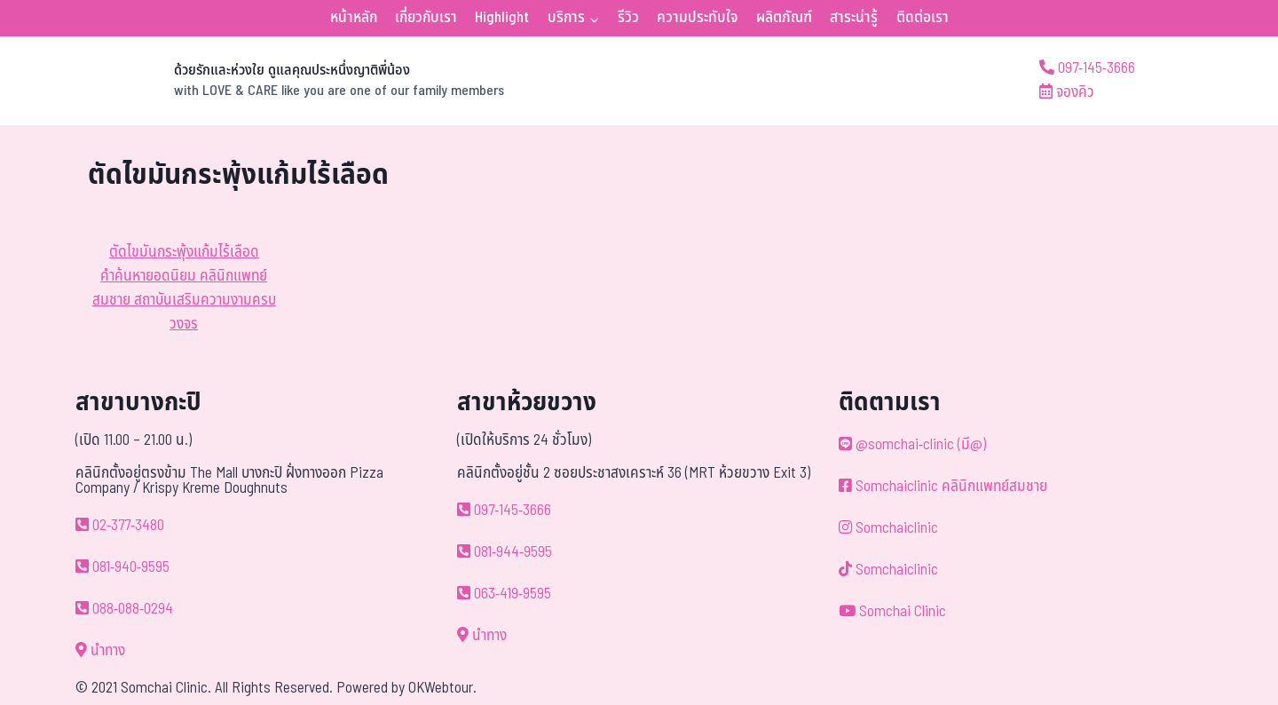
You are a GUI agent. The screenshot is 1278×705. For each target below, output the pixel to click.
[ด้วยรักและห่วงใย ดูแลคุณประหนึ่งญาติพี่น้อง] (296, 80)
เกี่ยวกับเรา (426, 17)
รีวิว (628, 17)
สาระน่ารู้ (854, 17)
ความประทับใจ (697, 17)
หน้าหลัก (353, 17)
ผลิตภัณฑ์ (784, 17)
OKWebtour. (442, 688)
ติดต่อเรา (922, 17)
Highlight (502, 17)
